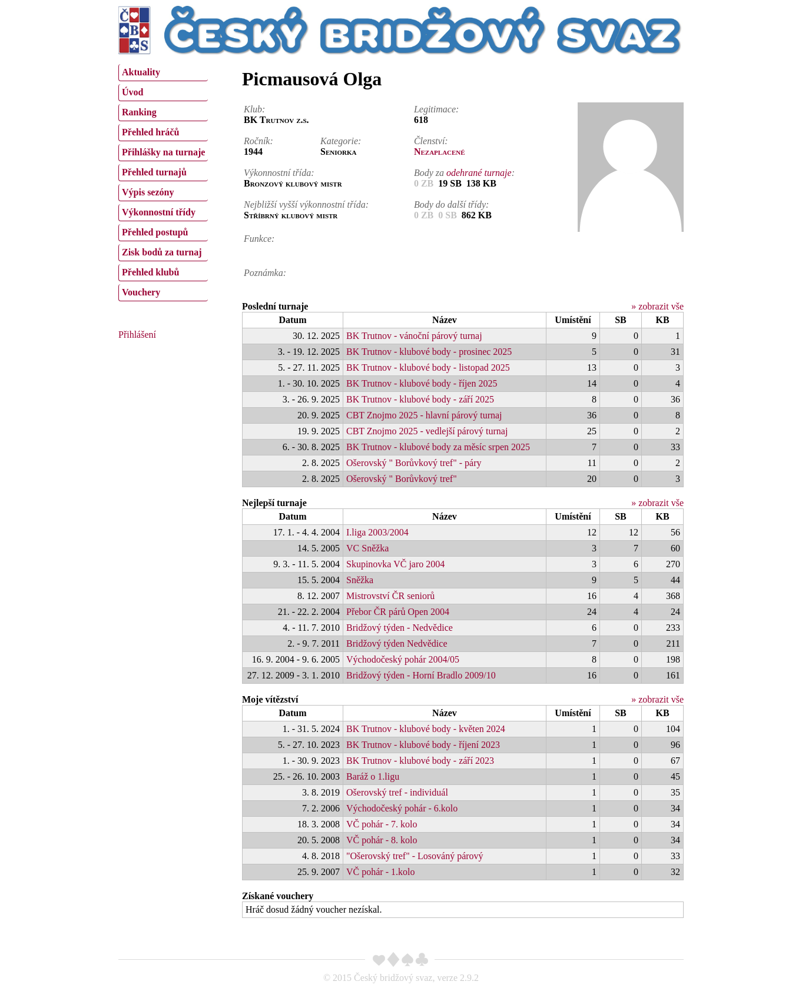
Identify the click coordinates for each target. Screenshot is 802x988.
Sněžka (359, 580)
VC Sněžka (367, 548)
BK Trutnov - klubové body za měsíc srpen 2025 (438, 447)
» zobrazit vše (657, 306)
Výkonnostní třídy (158, 212)
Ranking (139, 112)
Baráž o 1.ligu (372, 776)
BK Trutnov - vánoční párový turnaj (414, 336)
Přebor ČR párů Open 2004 (397, 612)
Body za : (464, 173)
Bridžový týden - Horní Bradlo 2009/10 (421, 675)
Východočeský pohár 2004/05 (402, 659)
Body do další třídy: (451, 204)
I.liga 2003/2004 (377, 532)
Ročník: (258, 141)
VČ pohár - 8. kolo (381, 840)
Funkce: (259, 239)
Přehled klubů (150, 272)
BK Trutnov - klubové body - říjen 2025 (421, 383)
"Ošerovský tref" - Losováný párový (414, 856)
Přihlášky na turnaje (163, 152)
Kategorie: (340, 141)
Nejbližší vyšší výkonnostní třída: (306, 204)
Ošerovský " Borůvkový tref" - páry (413, 463)
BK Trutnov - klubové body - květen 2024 (425, 729)
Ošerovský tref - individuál (397, 792)
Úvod (132, 92)
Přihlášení (137, 335)
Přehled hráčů (150, 132)
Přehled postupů (155, 232)
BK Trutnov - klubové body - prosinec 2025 (429, 352)
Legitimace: (436, 109)
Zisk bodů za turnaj (162, 252)
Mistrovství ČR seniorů (390, 596)
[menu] (163, 181)
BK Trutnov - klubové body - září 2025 (420, 399)
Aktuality (141, 72)
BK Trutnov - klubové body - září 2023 (420, 761)
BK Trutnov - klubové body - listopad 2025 (428, 367)
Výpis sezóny (148, 192)
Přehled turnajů (154, 172)
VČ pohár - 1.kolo (380, 872)
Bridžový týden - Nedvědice (399, 628)
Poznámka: (265, 273)
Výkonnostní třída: (279, 173)
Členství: (431, 141)
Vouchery (141, 292)
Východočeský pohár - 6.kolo (402, 808)
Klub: (254, 109)
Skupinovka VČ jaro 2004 (395, 564)
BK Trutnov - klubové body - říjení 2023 (423, 745)
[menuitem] (163, 72)
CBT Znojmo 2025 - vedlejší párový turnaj (427, 431)
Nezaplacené (439, 152)
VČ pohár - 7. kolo (381, 824)
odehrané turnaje (479, 173)
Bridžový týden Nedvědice (397, 643)
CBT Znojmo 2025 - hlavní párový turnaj (424, 415)
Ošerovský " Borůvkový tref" (401, 479)
